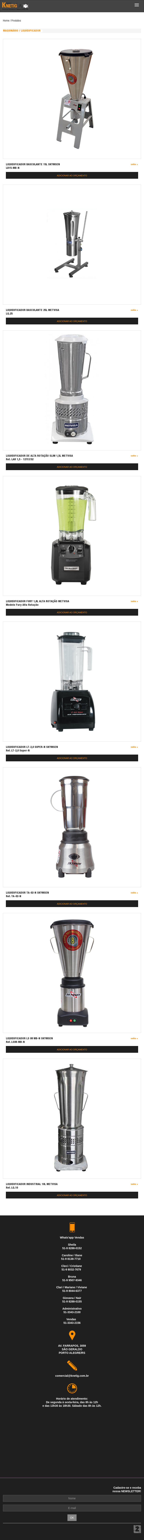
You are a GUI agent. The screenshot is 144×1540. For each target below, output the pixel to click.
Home (6, 21)
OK (72, 1517)
